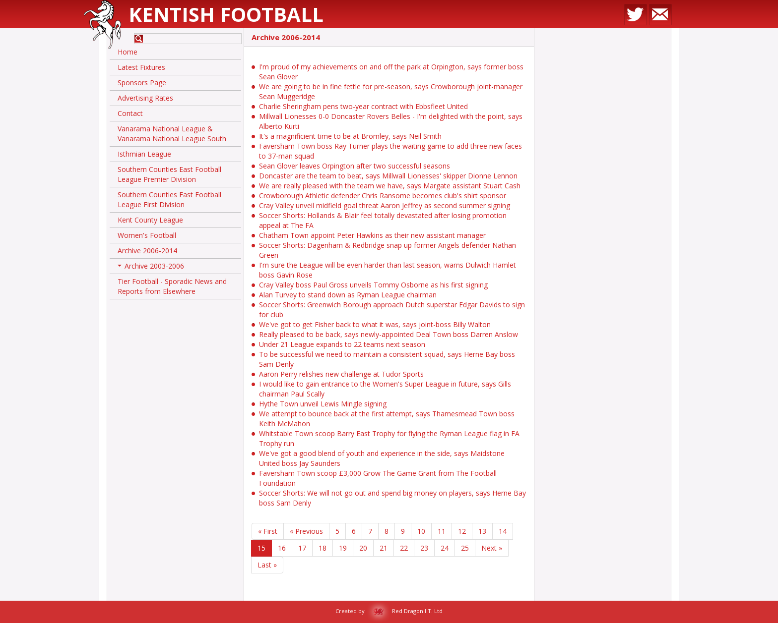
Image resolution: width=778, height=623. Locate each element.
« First (267, 531)
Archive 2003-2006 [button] (151, 267)
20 (363, 548)
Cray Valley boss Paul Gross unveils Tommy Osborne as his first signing (373, 284)
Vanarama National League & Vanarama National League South (172, 133)
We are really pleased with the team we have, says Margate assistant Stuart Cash (389, 185)
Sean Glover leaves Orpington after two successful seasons (354, 165)
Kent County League (150, 220)
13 (482, 531)
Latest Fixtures (141, 67)
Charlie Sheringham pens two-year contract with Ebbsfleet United (363, 106)
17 (302, 548)
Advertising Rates (145, 98)
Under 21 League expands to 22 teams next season (342, 344)
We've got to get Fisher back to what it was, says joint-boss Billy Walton (375, 324)
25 (465, 548)
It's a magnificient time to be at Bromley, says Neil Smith (350, 136)
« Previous (306, 531)
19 (343, 548)
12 (462, 531)
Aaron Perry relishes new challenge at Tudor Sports (341, 374)
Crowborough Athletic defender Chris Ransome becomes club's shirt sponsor (382, 195)
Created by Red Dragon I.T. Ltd (389, 611)
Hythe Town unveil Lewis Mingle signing (323, 403)
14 (503, 531)
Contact (130, 113)
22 (404, 548)
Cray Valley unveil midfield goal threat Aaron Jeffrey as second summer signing (384, 205)
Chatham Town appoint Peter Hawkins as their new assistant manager (372, 235)
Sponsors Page (142, 82)
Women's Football (147, 235)
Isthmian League (144, 154)
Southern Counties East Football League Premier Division (169, 174)
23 (424, 548)
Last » (267, 564)
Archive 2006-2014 (147, 250)
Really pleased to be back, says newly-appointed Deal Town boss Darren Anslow (388, 334)
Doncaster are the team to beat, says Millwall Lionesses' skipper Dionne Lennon (388, 175)
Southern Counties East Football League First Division (169, 199)
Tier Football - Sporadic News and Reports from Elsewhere (172, 286)
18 (322, 548)
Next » (491, 548)
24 (445, 548)
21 (384, 548)
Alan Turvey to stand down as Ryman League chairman (348, 294)
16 (282, 548)
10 (421, 531)
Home (127, 52)
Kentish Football (226, 14)
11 (442, 531)
